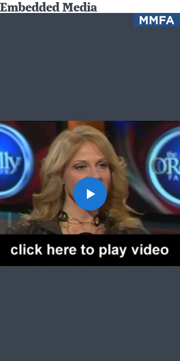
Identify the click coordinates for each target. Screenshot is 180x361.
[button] (90, 194)
